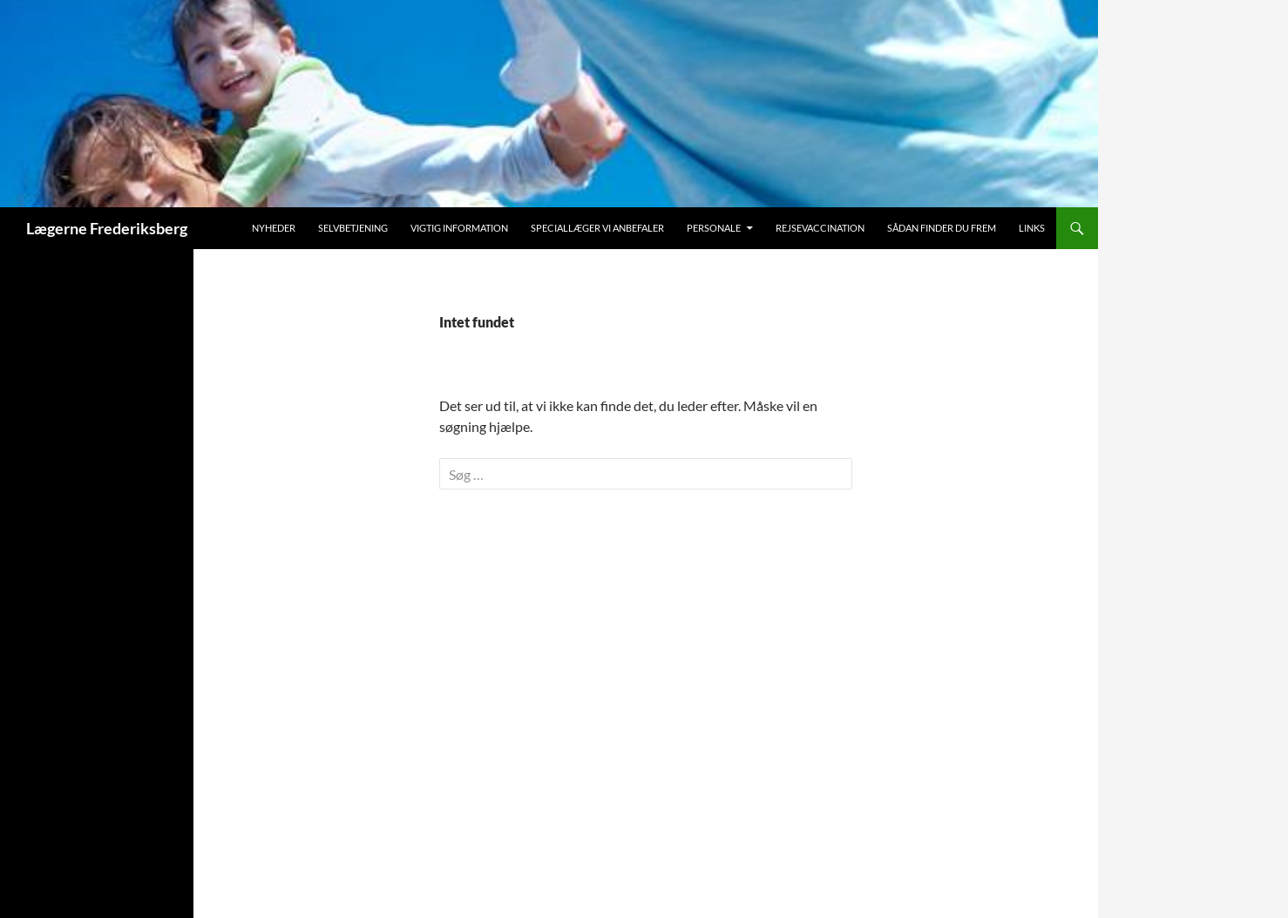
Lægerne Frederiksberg (106, 228)
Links (1032, 227)
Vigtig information (459, 227)
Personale (714, 227)
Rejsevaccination (820, 227)
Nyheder (273, 227)
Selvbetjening (353, 227)
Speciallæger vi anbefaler (597, 227)
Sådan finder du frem (941, 227)
